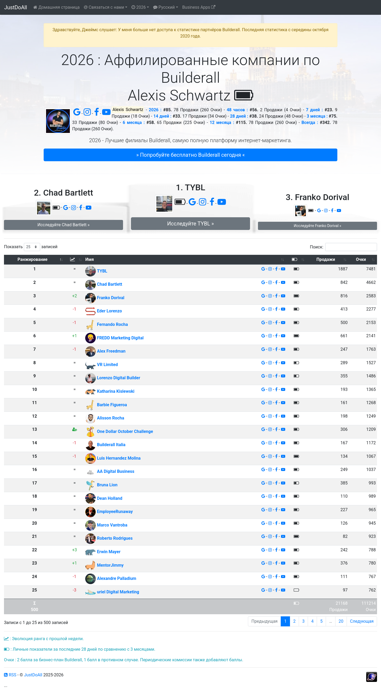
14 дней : (162, 116)
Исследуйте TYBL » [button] (190, 223)
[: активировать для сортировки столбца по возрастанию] (74, 260)
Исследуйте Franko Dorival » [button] (317, 226)
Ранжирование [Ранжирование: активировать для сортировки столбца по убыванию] (32, 259)
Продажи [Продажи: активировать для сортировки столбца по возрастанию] (325, 259)
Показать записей (30, 247)
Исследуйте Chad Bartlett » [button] (64, 224)
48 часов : (237, 109)
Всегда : (309, 122)
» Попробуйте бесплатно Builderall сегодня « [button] (190, 155)
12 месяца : (222, 122)
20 (341, 621)
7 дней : (314, 109)
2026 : (155, 109)
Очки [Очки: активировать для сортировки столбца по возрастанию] (361, 259)
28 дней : (239, 116)
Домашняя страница (56, 7)
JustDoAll (15, 7)
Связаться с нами (104, 7)
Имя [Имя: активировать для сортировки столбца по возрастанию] (89, 259)
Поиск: (343, 247)
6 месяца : (134, 122)
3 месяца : (317, 116)
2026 (138, 7)
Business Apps (198, 7)
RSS (10, 674)
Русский (164, 7)
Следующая (362, 621)
